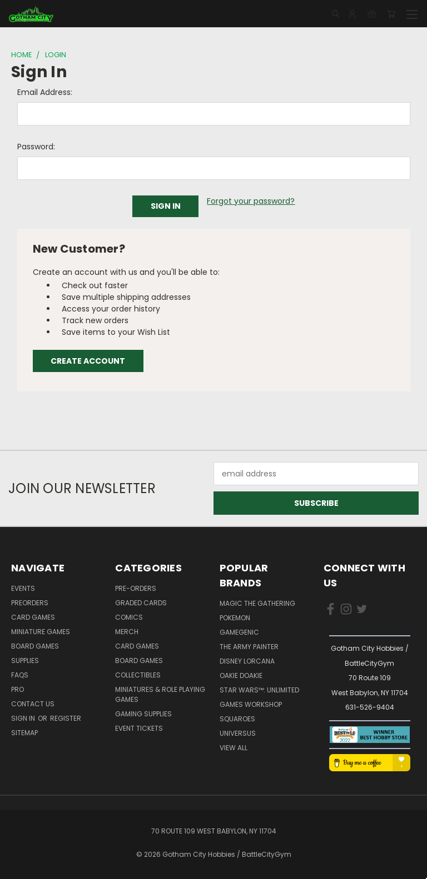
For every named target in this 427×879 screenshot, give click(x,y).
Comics (129, 617)
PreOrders (29, 602)
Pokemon (235, 617)
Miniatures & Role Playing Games (160, 694)
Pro (17, 689)
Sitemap (24, 732)
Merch (126, 631)
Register (65, 718)
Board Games (35, 646)
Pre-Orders (135, 588)
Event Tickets (139, 728)
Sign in (24, 718)
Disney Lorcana (247, 661)
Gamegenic (239, 632)
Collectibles (138, 675)
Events (23, 588)
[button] (369, 734)
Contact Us (32, 704)
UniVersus (238, 733)
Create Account (88, 360)
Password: (36, 146)
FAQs (19, 675)
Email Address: (44, 92)
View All (233, 747)
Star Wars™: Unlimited (259, 690)
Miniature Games (40, 631)
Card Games (33, 617)
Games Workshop (251, 704)
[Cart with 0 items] (391, 14)
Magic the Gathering (257, 603)
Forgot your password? (251, 201)
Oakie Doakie (241, 675)
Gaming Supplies (143, 714)
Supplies (25, 660)
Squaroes (237, 719)
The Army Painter (249, 646)
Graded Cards (141, 602)
